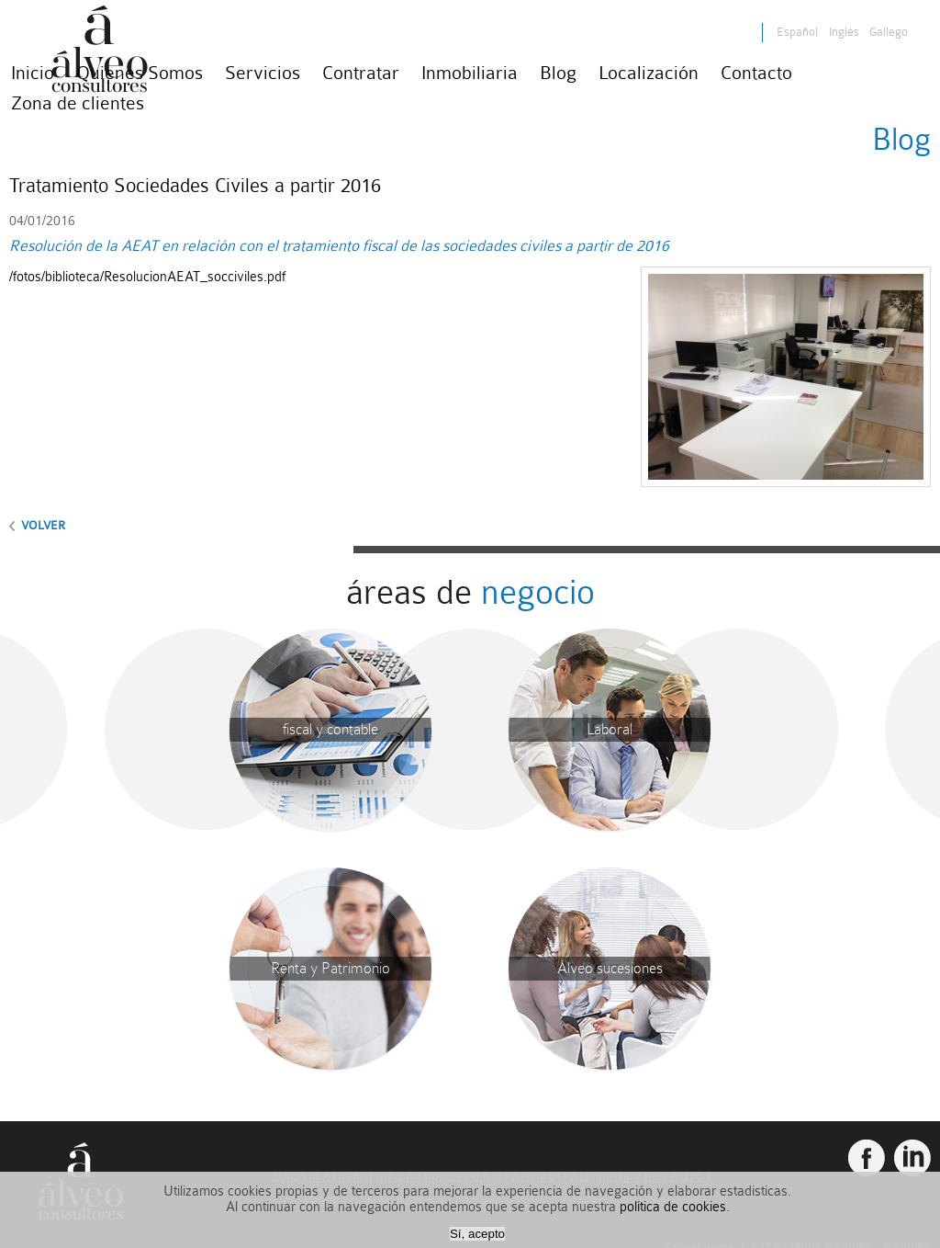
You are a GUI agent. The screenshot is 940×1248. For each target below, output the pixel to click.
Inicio (32, 73)
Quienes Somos (139, 73)
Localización (649, 73)
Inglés (845, 32)
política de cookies (673, 1207)
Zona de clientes (77, 103)
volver (41, 525)
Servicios (262, 73)
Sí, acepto (477, 1234)
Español (797, 32)
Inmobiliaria (469, 73)
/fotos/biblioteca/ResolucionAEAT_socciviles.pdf (147, 277)
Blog (558, 73)
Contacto (756, 73)
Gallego (888, 32)
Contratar (360, 73)
